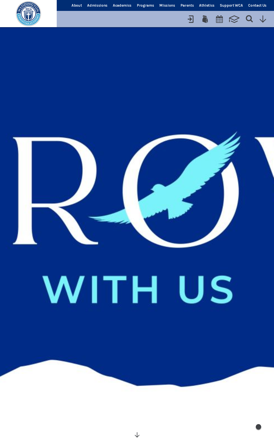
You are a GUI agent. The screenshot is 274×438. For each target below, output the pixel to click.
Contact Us (257, 5)
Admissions (97, 5)
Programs (145, 5)
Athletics (206, 5)
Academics (122, 5)
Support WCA (231, 5)
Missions (167, 5)
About (76, 5)
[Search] (249, 19)
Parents (187, 5)
